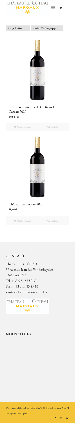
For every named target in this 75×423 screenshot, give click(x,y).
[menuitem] (53, 7)
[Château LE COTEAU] (31, 7)
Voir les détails (51, 127)
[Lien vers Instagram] (61, 418)
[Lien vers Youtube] (66, 418)
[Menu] (53, 7)
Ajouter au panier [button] (22, 127)
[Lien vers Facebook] (55, 418)
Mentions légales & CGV (58, 407)
